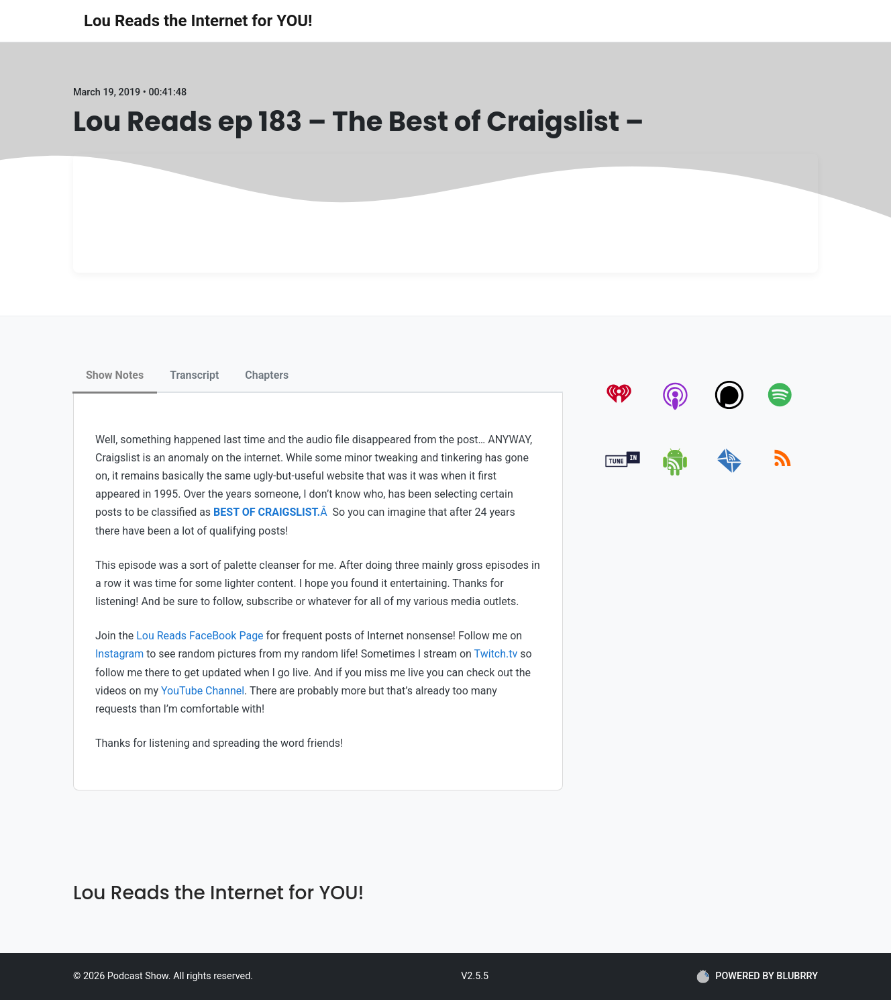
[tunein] (623, 473)
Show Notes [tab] (115, 375)
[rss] (782, 473)
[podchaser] (729, 409)
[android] (676, 473)
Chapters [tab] (267, 375)
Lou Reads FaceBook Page (199, 635)
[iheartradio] (623, 409)
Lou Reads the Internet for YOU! (198, 20)
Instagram (119, 653)
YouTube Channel (202, 690)
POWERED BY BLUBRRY (757, 976)
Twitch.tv (496, 653)
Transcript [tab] (194, 375)
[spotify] (782, 409)
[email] (729, 473)
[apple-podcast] (676, 409)
